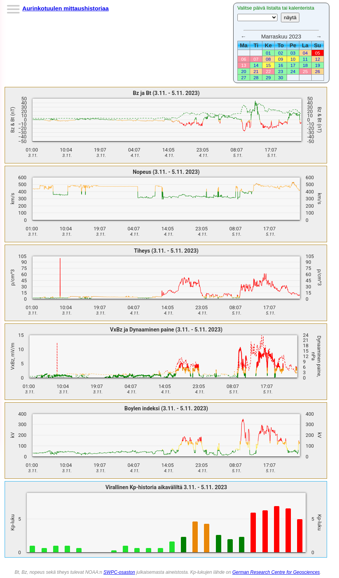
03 (293, 52)
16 (280, 65)
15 (268, 65)
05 (317, 52)
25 (305, 71)
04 (305, 52)
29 (268, 77)
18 (305, 65)
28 (256, 77)
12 (317, 59)
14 (256, 65)
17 (293, 65)
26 (317, 71)
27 (243, 77)
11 (305, 59)
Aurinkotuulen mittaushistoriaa (65, 8)
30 (280, 77)
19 (317, 65)
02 (280, 52)
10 (293, 59)
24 (293, 71)
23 (280, 71)
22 (268, 71)
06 (243, 59)
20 (243, 71)
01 (268, 52)
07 (256, 59)
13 (243, 65)
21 (256, 71)
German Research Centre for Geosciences (276, 572)
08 (268, 59)
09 (280, 59)
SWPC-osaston (119, 572)
